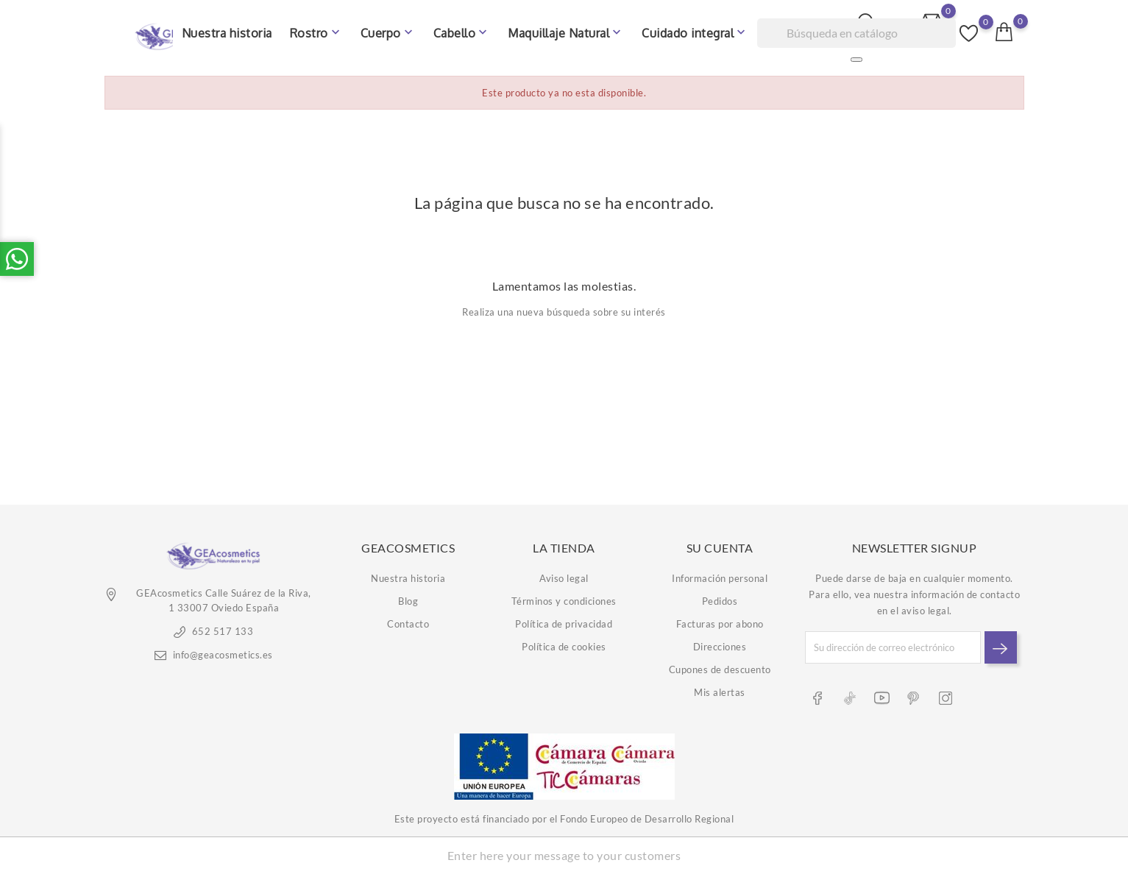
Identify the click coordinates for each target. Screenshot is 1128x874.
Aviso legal (564, 574)
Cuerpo (388, 29)
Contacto (408, 619)
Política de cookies (564, 642)
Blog (408, 597)
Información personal (719, 574)
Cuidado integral (695, 29)
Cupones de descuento (720, 665)
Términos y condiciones (564, 597)
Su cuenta (720, 543)
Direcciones (720, 642)
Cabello (462, 29)
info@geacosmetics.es (223, 650)
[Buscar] (856, 29)
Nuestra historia (227, 29)
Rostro (316, 29)
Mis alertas (719, 688)
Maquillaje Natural (566, 29)
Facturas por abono (720, 619)
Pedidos (720, 597)
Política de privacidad (563, 619)
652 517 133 (223, 627)
